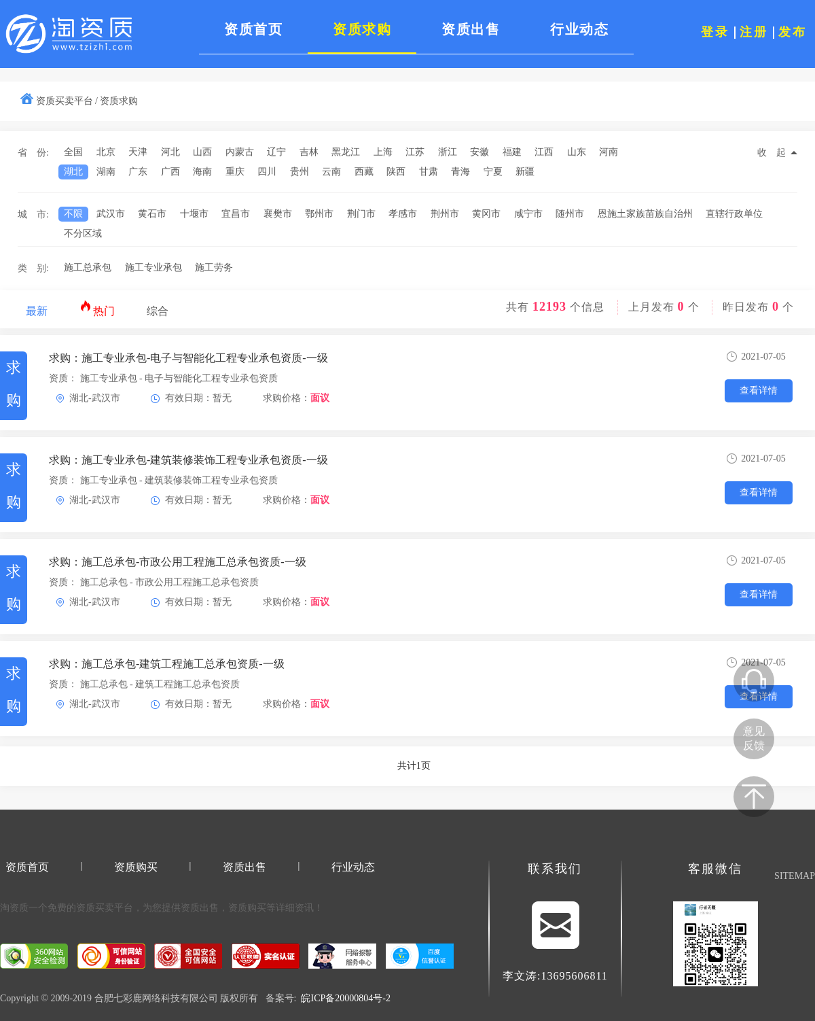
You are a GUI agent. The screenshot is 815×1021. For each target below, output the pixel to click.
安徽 (479, 152)
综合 (157, 311)
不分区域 (83, 233)
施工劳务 (214, 267)
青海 (460, 172)
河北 (170, 152)
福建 (512, 152)
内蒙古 (239, 152)
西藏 (364, 172)
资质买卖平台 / (67, 101)
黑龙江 (345, 152)
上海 (383, 152)
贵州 (299, 172)
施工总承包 (87, 267)
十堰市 (194, 214)
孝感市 (402, 214)
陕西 (395, 172)
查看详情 (759, 390)
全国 (73, 152)
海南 (202, 172)
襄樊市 (278, 214)
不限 (73, 214)
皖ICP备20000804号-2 (345, 998)
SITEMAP (794, 876)
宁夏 (493, 172)
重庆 (234, 172)
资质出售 (244, 867)
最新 (37, 311)
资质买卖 (95, 908)
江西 (544, 152)
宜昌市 (235, 214)
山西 (202, 152)
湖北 (73, 172)
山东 (576, 152)
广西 (170, 172)
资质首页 (27, 867)
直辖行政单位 (734, 214)
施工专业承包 (153, 267)
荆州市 (445, 214)
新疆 (525, 172)
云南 (331, 172)
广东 (137, 172)
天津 (137, 152)
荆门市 (361, 214)
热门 (97, 308)
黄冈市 (486, 214)
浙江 (447, 152)
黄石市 (152, 214)
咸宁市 (528, 214)
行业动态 (353, 867)
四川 (266, 172)
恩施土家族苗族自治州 (645, 214)
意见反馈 (754, 738)
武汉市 (110, 214)
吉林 (309, 152)
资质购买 (136, 867)
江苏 (414, 152)
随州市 (570, 214)
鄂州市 (319, 214)
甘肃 (428, 172)
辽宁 (276, 152)
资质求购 (119, 101)
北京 (105, 152)
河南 (608, 152)
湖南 (105, 172)
